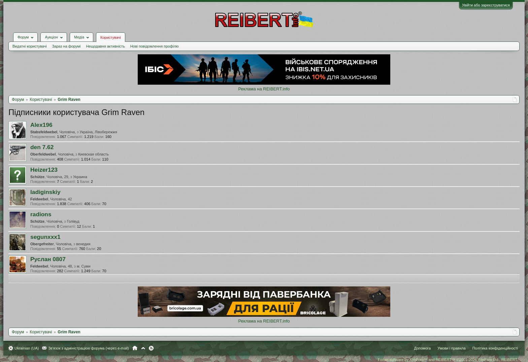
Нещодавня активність (105, 46)
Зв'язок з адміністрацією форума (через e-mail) (88, 348)
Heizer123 (44, 169)
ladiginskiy (45, 192)
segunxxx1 (45, 236)
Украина (80, 177)
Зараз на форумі (66, 46)
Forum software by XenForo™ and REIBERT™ (448, 360)
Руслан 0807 (48, 259)
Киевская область (93, 154)
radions (41, 214)
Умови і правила (451, 348)
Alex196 (41, 124)
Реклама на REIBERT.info (264, 88)
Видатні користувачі (29, 46)
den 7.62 (42, 147)
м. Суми (84, 266)
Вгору (143, 348)
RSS (151, 348)
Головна (134, 348)
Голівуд (73, 221)
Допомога (422, 348)
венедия (83, 244)
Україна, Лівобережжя (98, 132)
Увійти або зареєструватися (486, 5)
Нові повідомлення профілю (154, 46)
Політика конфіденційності (495, 348)
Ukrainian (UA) (26, 348)
